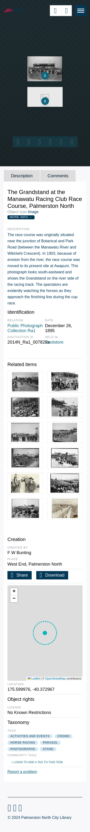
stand (48, 749)
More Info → (21, 217)
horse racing (22, 742)
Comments (58, 175)
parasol (50, 742)
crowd (63, 736)
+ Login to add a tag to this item (37, 762)
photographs (22, 749)
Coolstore (54, 342)
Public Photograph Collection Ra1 (25, 328)
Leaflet (34, 678)
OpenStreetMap (55, 678)
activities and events (30, 736)
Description (22, 175)
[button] (45, 633)
